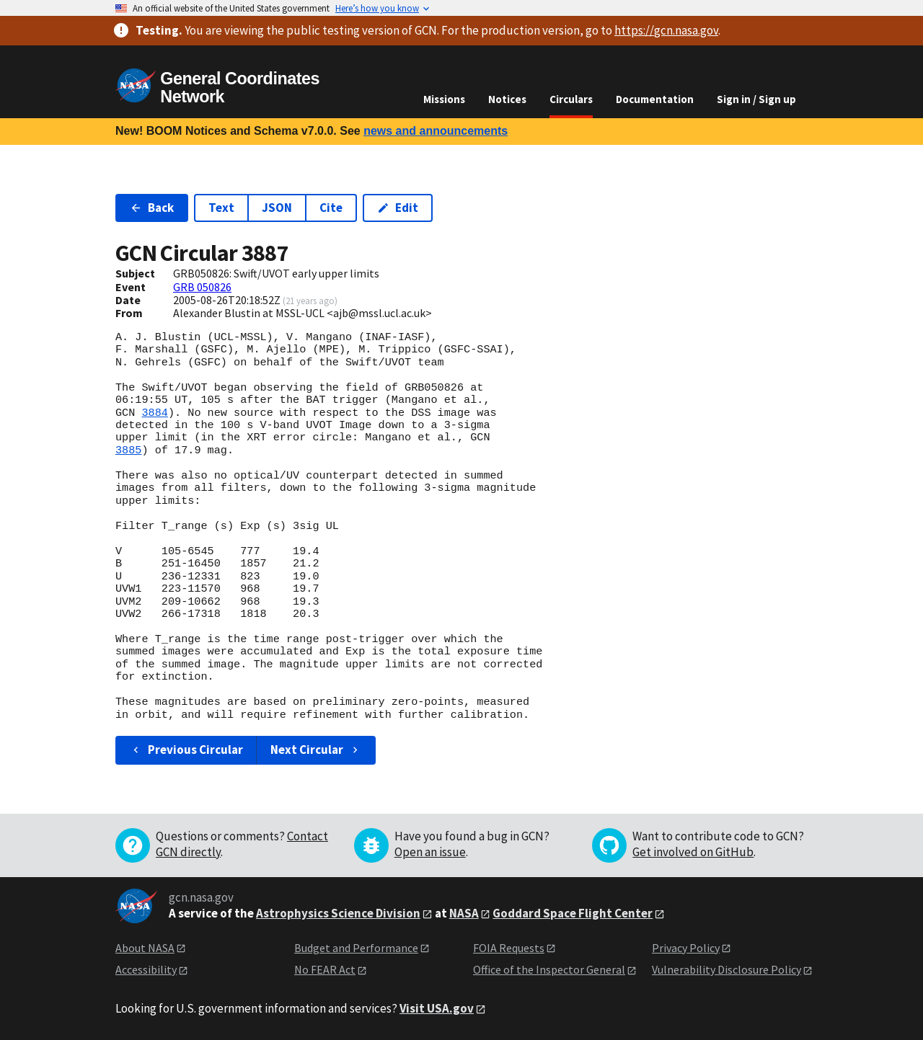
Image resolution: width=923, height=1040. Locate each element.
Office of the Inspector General (549, 969)
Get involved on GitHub (693, 852)
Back (152, 207)
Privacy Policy (686, 948)
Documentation (655, 99)
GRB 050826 (202, 287)
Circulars (571, 99)
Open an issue (430, 852)
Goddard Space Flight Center (573, 913)
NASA (464, 913)
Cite (331, 207)
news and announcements (435, 131)
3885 (128, 450)
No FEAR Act (324, 969)
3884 (154, 413)
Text (221, 207)
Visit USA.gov (436, 1008)
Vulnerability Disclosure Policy (726, 969)
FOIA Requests (508, 948)
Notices (507, 99)
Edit (397, 207)
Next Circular (315, 749)
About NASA (145, 948)
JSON (277, 207)
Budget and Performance (356, 948)
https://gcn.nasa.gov (666, 30)
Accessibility (146, 969)
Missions (444, 99)
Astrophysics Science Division (338, 913)
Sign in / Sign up (756, 99)
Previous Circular (186, 749)
